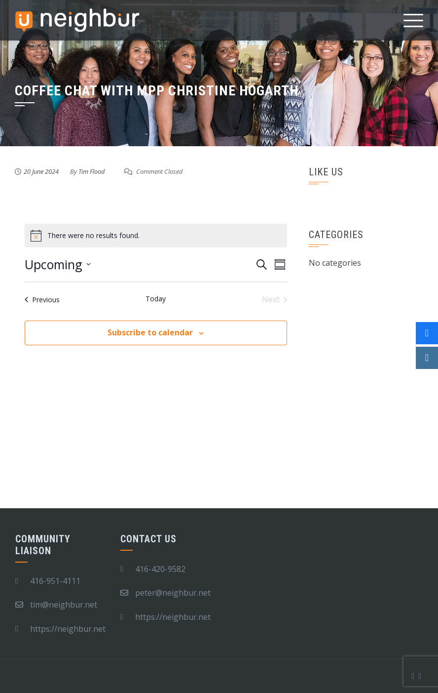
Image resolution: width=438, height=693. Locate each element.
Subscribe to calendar (150, 332)
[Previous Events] (42, 299)
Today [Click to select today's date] (156, 298)
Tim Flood (91, 171)
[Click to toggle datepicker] (58, 264)
